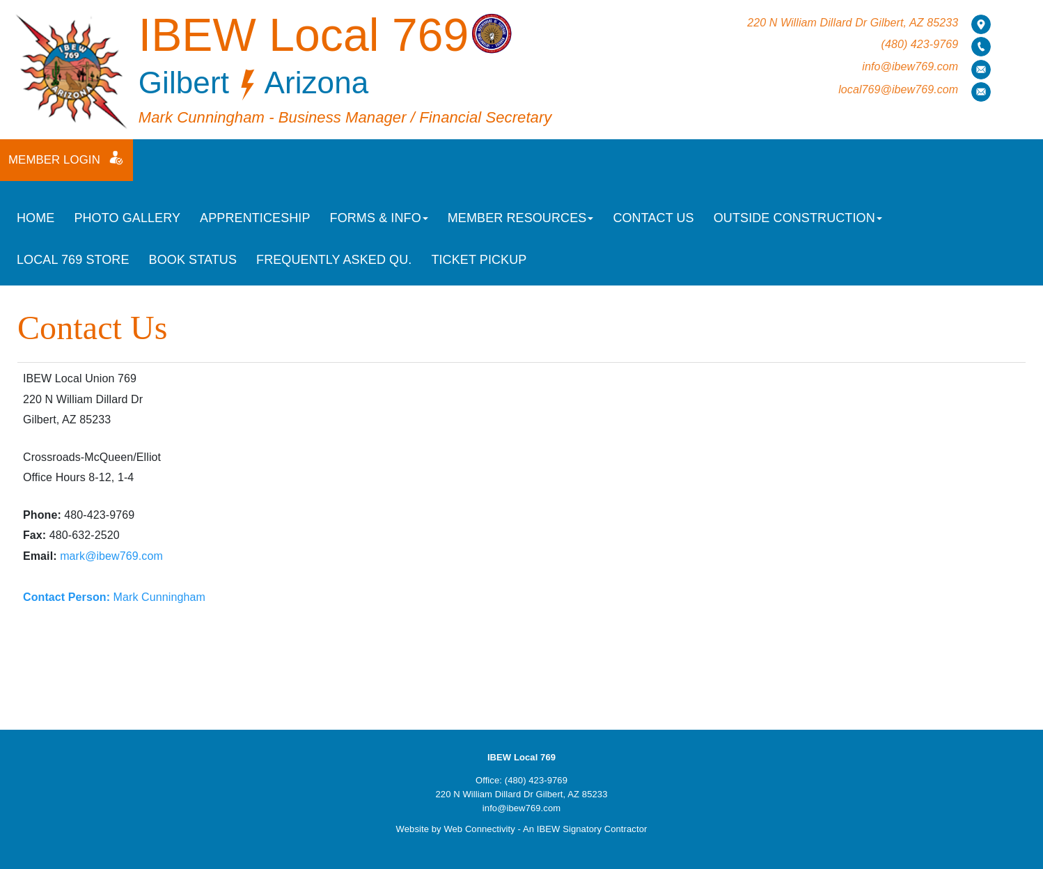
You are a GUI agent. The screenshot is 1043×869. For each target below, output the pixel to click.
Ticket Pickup (478, 260)
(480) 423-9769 (919, 44)
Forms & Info (379, 218)
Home (35, 218)
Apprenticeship (255, 218)
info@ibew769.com (910, 66)
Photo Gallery (127, 218)
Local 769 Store (73, 260)
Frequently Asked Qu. (333, 260)
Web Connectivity (479, 829)
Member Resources (521, 218)
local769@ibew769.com (898, 89)
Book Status (193, 260)
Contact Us (653, 218)
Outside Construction (798, 218)
